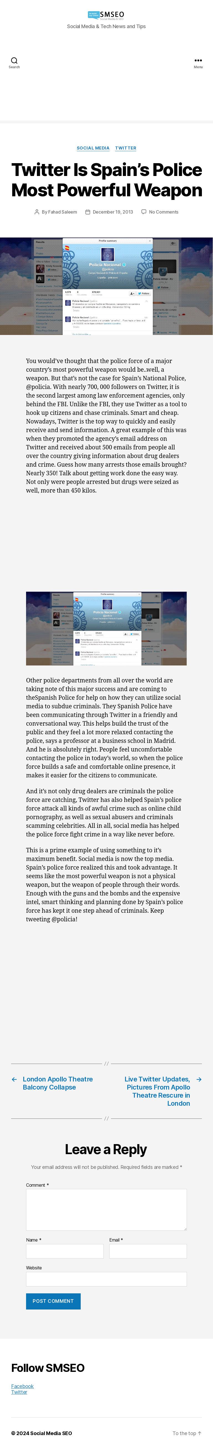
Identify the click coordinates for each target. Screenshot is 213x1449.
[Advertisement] (106, 82)
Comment (37, 1185)
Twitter (125, 148)
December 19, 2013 (113, 212)
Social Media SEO (51, 1433)
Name (33, 1240)
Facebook (22, 1386)
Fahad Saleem (62, 212)
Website (34, 1268)
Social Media (93, 148)
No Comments (163, 212)
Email (116, 1240)
